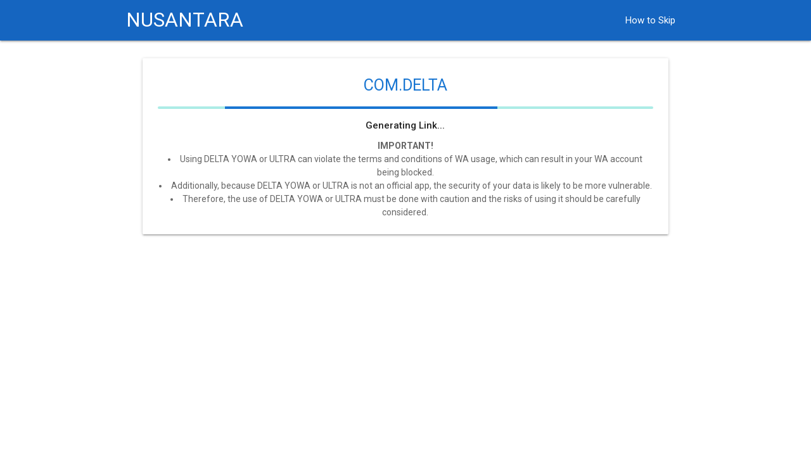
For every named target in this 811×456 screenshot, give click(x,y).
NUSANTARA (184, 20)
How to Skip (650, 20)
